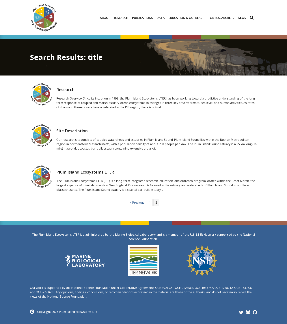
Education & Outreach (187, 18)
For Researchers (221, 18)
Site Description (72, 130)
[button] (252, 18)
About (105, 18)
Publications (142, 18)
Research (121, 18)
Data (161, 18)
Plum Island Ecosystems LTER (85, 172)
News (242, 18)
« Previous (137, 202)
